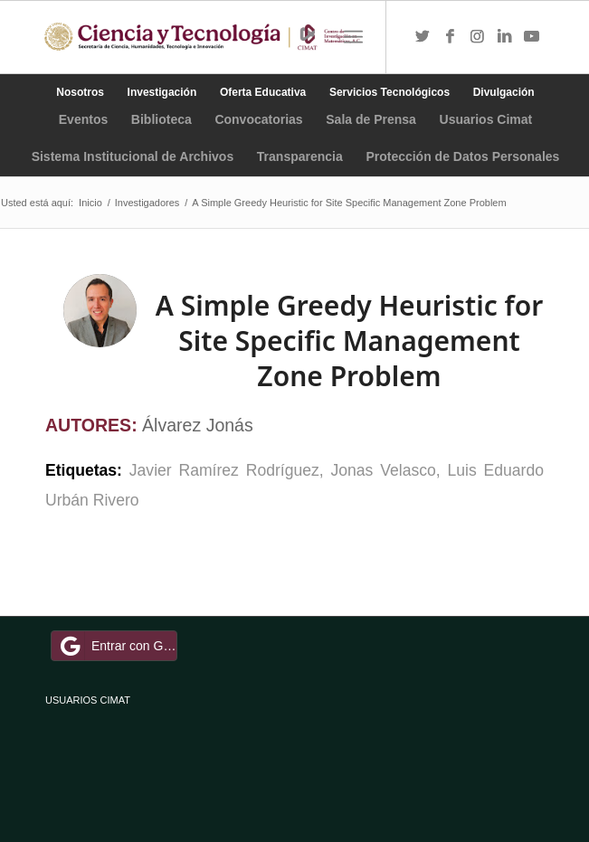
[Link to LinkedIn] (504, 37)
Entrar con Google (116, 645)
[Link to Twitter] (422, 37)
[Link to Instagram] (476, 37)
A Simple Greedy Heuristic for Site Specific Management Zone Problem (350, 340)
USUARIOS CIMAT (87, 700)
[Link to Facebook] (449, 37)
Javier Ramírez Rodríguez (224, 470)
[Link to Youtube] (531, 37)
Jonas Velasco (383, 470)
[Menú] (353, 37)
